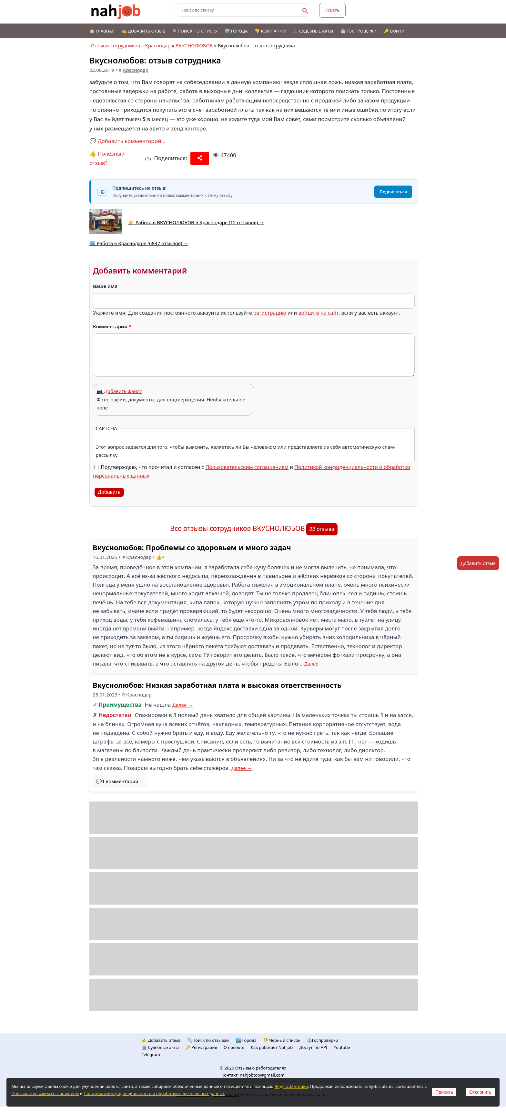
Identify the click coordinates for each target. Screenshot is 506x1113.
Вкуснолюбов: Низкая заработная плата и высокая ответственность (217, 685)
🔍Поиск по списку (195, 31)
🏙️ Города (236, 31)
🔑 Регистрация (201, 1047)
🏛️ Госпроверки (358, 31)
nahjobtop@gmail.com (262, 1075)
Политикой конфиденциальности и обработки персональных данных (154, 1093)
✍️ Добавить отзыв (144, 31)
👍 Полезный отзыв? (107, 158)
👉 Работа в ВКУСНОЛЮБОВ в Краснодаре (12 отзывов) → (196, 222)
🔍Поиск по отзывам (208, 1040)
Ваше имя (105, 286)
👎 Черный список (281, 1040)
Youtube (342, 1047)
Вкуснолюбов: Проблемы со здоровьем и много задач (192, 547)
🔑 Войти (394, 31)
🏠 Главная (102, 31)
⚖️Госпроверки (322, 1040)
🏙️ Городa (246, 1040)
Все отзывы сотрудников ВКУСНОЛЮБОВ (237, 528)
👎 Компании (270, 31)
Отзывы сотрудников (115, 45)
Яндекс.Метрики (291, 1086)
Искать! (332, 10)
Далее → (314, 663)
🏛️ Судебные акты (160, 1047)
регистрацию (269, 312)
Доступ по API (313, 1047)
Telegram (151, 1054)
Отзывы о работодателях (260, 1068)
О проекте (234, 1047)
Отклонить (480, 1092)
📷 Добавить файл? (119, 391)
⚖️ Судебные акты (313, 31)
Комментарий (112, 326)
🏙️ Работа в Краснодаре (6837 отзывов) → (138, 243)
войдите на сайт (318, 312)
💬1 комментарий (117, 781)
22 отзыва (321, 529)
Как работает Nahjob (272, 1047)
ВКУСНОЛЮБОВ (194, 45)
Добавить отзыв (478, 563)
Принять (444, 1092)
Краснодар (157, 45)
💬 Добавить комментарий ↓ (127, 141)
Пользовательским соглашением (247, 467)
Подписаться (393, 192)
